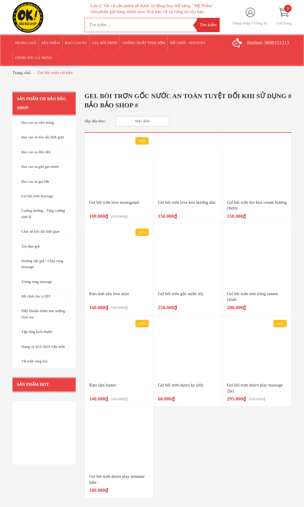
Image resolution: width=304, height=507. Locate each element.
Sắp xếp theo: (95, 121)
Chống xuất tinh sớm (143, 43)
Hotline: (268, 42)
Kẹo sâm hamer (102, 385)
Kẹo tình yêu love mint (109, 294)
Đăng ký (261, 23)
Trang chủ (25, 43)
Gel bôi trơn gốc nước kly (181, 294)
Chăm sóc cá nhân (33, 58)
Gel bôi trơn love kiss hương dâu (186, 202)
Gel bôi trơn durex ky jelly (181, 385)
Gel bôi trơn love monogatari (114, 202)
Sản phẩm (50, 43)
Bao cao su (76, 43)
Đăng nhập (242, 23)
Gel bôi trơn (104, 43)
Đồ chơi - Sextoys (187, 43)
